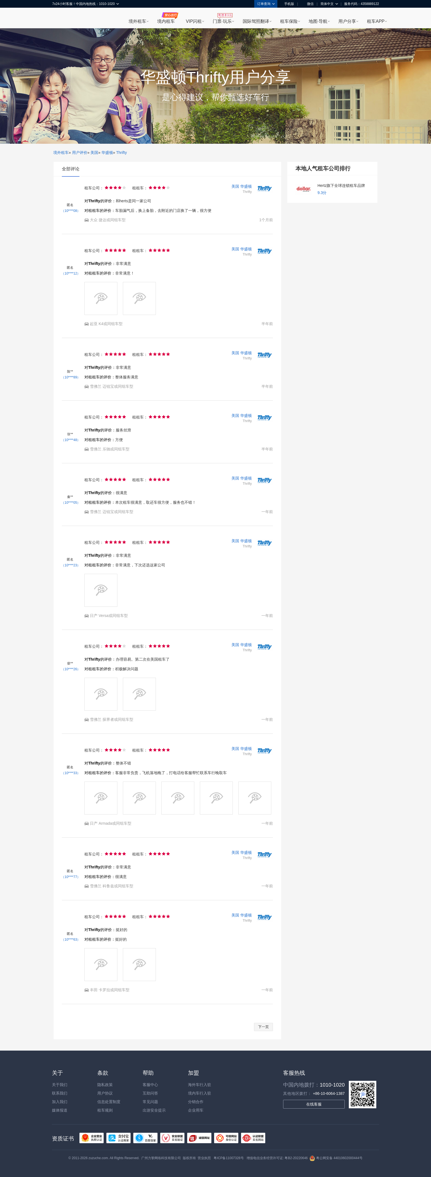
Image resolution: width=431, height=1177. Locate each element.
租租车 (59, 18)
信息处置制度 (108, 1102)
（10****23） (70, 565)
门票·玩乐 (222, 21)
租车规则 (105, 1110)
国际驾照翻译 (256, 21)
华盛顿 (107, 152)
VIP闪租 (194, 21)
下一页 (263, 1027)
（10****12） (70, 273)
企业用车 (195, 1110)
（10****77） (70, 877)
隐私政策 (105, 1084)
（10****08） (70, 211)
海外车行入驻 (199, 1084)
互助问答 (150, 1093)
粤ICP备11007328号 (229, 1158)
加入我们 (59, 1102)
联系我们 (59, 1093)
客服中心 (150, 1084)
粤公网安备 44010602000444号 (336, 1158)
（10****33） (70, 773)
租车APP (376, 21)
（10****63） (70, 939)
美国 (94, 152)
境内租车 (166, 21)
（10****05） (70, 503)
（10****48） (70, 440)
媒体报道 (59, 1110)
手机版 (287, 4)
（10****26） (70, 669)
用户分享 (347, 21)
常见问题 (150, 1102)
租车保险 (289, 21)
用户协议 (105, 1093)
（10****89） (70, 377)
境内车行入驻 (199, 1093)
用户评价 (79, 152)
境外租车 (137, 21)
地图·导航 (318, 21)
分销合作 (195, 1102)
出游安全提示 (154, 1110)
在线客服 (314, 1104)
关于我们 (59, 1084)
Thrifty (121, 152)
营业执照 (204, 1158)
